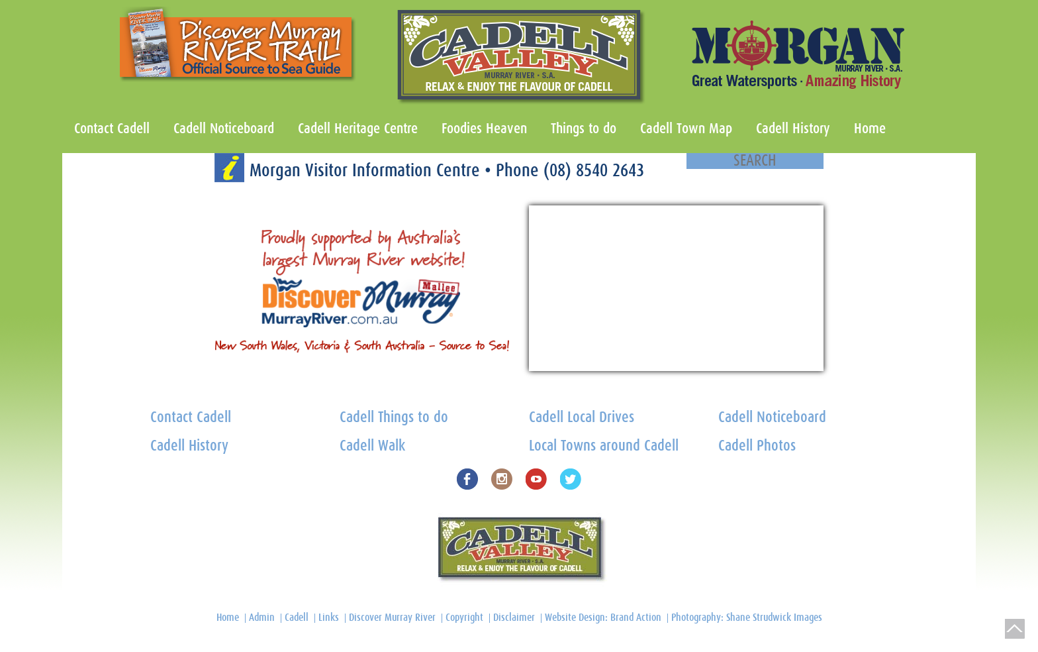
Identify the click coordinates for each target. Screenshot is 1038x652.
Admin (262, 617)
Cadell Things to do (394, 417)
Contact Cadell (112, 128)
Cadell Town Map (686, 128)
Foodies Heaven (484, 128)
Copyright (464, 617)
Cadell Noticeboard (223, 128)
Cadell (296, 617)
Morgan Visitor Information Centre (367, 171)
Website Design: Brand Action (603, 617)
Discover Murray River (392, 617)
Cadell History (793, 128)
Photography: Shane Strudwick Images (746, 617)
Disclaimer (514, 617)
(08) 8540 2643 (593, 171)
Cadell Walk (372, 446)
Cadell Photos (757, 446)
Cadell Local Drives (581, 417)
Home (870, 128)
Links (328, 617)
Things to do (583, 128)
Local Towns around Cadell (604, 446)
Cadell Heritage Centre (358, 128)
